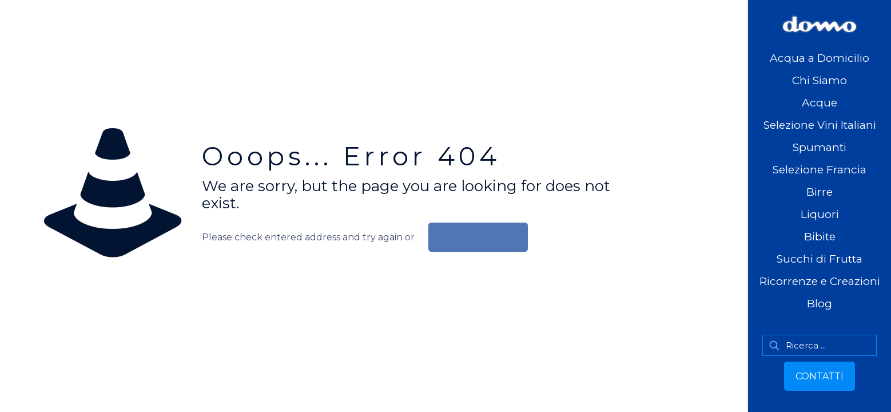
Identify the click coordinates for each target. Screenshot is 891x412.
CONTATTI (819, 376)
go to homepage (478, 237)
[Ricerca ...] (819, 345)
